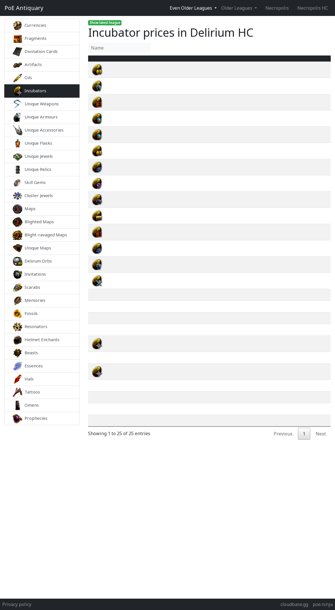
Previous (283, 446)
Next (321, 446)
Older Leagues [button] (237, 8)
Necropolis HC (312, 8)
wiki (302, 76)
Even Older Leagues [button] (191, 8)
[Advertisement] (42, 510)
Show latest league (105, 22)
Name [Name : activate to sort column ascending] (118, 62)
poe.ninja (323, 604)
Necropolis (277, 8)
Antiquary (24, 8)
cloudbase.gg (294, 604)
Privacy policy (16, 604)
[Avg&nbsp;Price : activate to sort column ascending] (268, 61)
